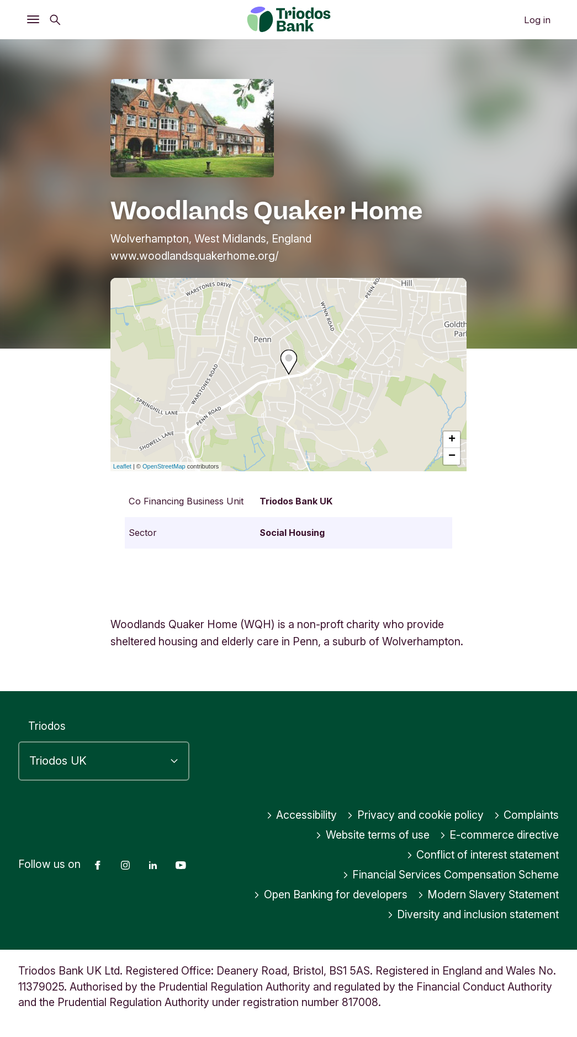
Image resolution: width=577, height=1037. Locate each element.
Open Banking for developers (330, 894)
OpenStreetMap (164, 466)
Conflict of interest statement (482, 854)
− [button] (452, 456)
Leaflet (122, 466)
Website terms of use (372, 834)
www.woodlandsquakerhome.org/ (194, 255)
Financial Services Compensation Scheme (450, 874)
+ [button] (452, 439)
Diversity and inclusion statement (473, 914)
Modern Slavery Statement (488, 894)
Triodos (47, 726)
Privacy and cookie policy (415, 815)
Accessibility (301, 815)
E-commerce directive (499, 834)
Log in (537, 19)
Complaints (526, 815)
